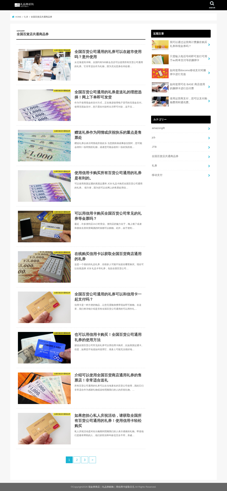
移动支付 (157, 175)
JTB (154, 146)
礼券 (154, 165)
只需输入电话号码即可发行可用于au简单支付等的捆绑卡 (179, 59)
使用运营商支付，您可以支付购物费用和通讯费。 (179, 101)
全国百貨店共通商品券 (165, 156)
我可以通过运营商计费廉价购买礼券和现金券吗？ (179, 45)
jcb (153, 137)
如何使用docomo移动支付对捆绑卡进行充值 (179, 73)
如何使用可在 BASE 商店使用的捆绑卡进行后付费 (178, 87)
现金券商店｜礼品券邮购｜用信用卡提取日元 (111, 487)
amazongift (158, 128)
